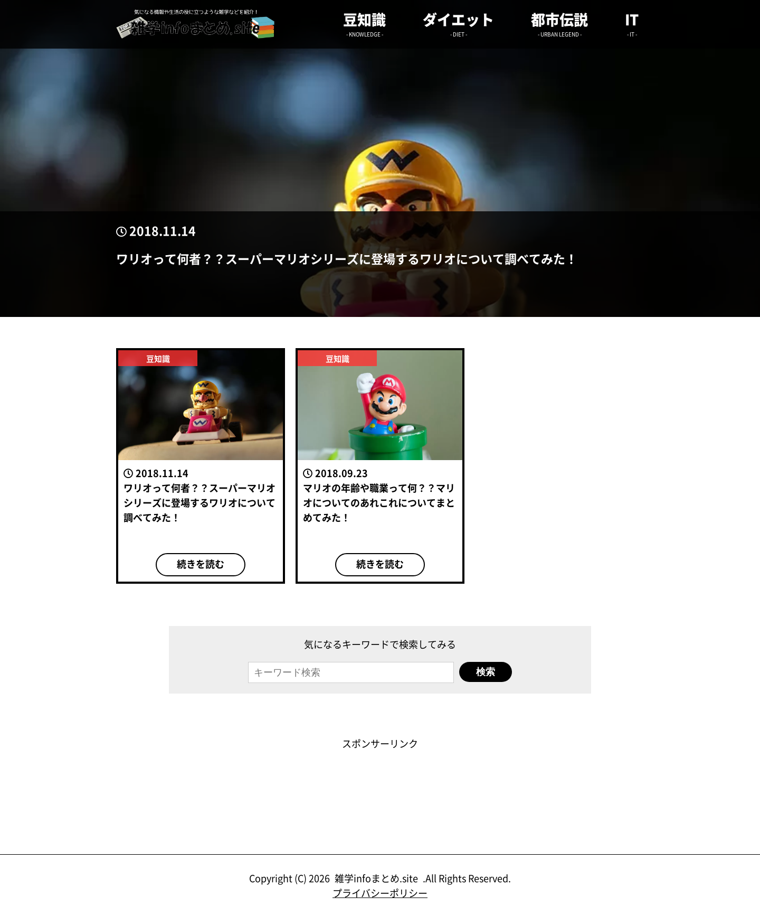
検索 (485, 672)
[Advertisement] (380, 774)
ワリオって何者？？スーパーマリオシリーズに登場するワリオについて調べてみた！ (346, 258)
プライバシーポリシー (380, 893)
